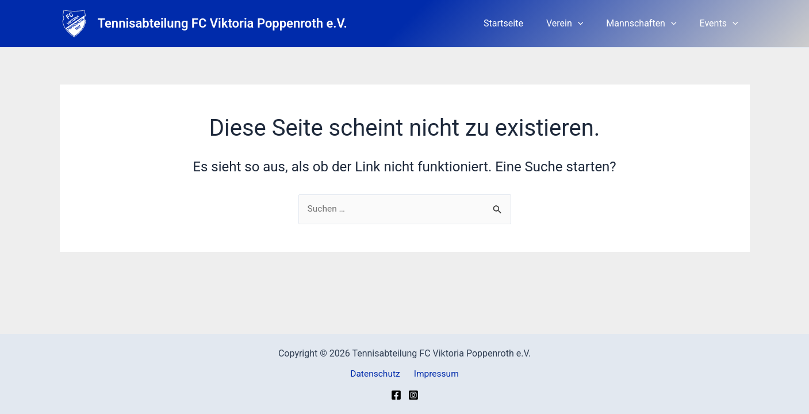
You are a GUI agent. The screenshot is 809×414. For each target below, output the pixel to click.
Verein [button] (576, 24)
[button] (589, 24)
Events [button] (721, 24)
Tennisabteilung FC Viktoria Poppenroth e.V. (222, 23)
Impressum (435, 373)
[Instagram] (413, 395)
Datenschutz (376, 373)
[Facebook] (396, 395)
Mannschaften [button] (648, 24)
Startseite (519, 23)
